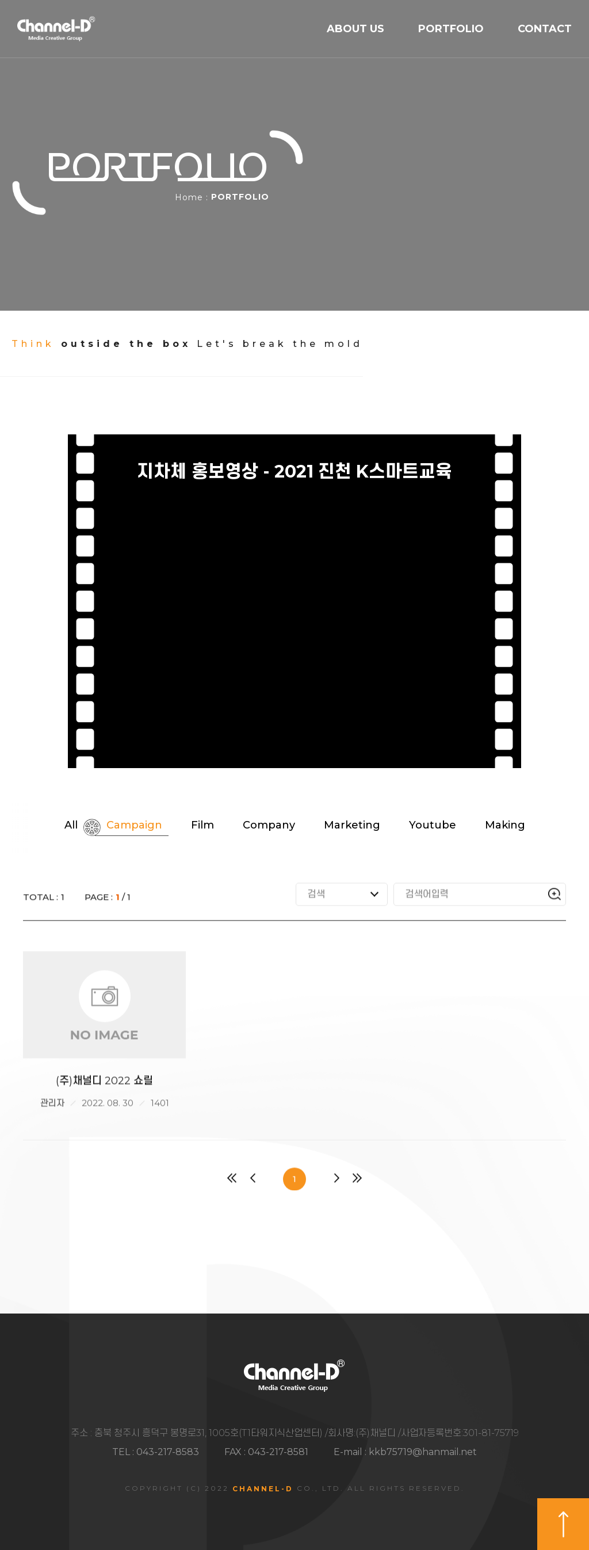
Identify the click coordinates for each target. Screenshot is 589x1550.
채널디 (56, 30)
